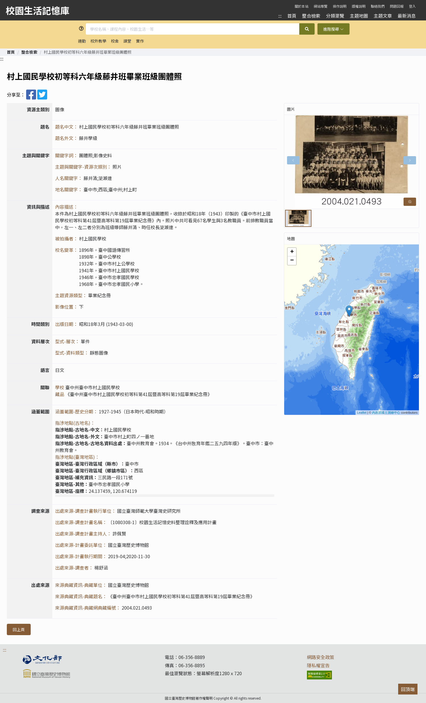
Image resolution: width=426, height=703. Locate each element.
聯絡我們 (378, 6)
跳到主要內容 (12, 2)
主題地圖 (359, 15)
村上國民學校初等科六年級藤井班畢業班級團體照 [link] (87, 52)
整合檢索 (311, 15)
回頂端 (408, 689)
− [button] (292, 260)
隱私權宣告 (318, 665)
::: (280, 15)
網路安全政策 (320, 657)
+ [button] (292, 252)
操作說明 (339, 6)
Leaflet (361, 412)
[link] (11, 52)
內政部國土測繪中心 (386, 412)
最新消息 (407, 15)
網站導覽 (320, 6)
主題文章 (383, 15)
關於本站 (301, 6)
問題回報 (397, 6)
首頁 (291, 15)
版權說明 (358, 6)
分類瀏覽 (335, 15)
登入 (412, 6)
